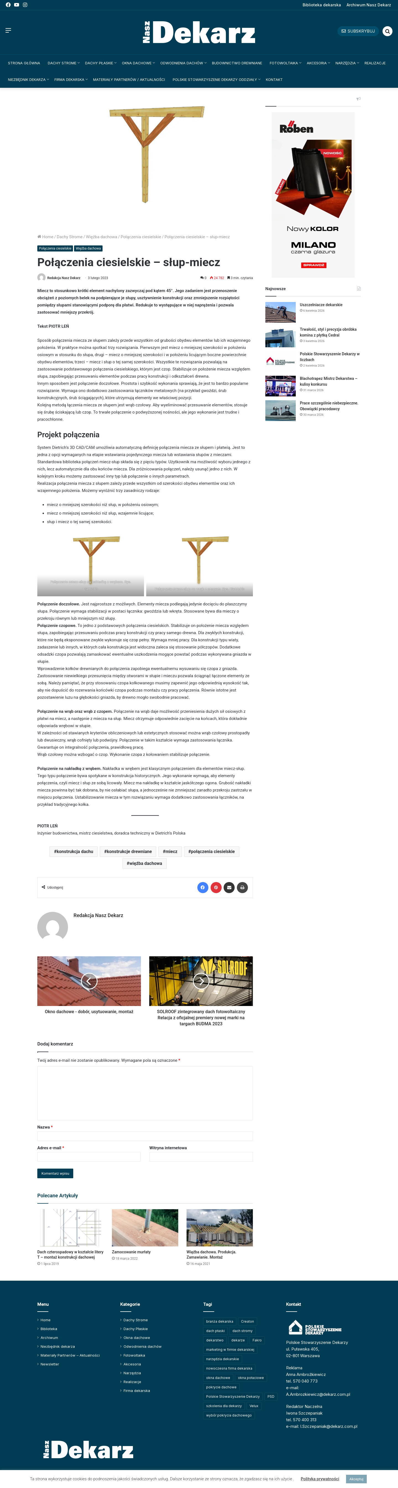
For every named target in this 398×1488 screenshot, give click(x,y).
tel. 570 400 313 (301, 1419)
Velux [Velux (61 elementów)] (254, 1406)
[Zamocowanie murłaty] (145, 1227)
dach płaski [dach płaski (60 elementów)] (215, 1331)
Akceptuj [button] (356, 1479)
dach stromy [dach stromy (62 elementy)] (242, 1331)
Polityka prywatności (320, 1478)
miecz (171, 851)
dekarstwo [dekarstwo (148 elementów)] (215, 1340)
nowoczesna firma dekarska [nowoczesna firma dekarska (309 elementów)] (229, 1368)
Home (45, 236)
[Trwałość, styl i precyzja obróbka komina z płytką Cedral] (280, 337)
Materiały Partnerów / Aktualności (129, 79)
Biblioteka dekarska (322, 4)
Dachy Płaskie (99, 63)
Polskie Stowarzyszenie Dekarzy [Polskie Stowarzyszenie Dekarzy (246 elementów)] (233, 1396)
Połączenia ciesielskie (141, 236)
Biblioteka (49, 1329)
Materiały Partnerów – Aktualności (70, 1355)
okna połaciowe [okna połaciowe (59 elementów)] (251, 1378)
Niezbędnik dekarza (27, 79)
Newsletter (50, 1364)
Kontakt (274, 79)
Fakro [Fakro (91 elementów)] (257, 1340)
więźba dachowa (145, 863)
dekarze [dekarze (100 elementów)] (238, 1340)
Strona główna (24, 63)
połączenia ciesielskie (213, 851)
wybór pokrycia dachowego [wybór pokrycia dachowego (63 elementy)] (229, 1415)
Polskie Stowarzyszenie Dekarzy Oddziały (215, 79)
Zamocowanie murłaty (131, 1252)
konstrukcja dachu (75, 851)
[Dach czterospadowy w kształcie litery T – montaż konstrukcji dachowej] (70, 1227)
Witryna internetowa (168, 1147)
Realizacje (375, 63)
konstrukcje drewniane (129, 851)
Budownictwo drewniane (237, 63)
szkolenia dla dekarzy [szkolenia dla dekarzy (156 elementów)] (224, 1406)
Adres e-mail (50, 1147)
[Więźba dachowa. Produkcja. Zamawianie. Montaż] (220, 1227)
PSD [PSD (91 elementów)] (271, 1396)
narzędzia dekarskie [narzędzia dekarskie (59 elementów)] (222, 1359)
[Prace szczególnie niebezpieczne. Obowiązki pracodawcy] (280, 410)
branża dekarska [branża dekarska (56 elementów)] (219, 1321)
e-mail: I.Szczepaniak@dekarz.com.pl (321, 1426)
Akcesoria (317, 63)
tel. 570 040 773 (302, 1381)
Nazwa (45, 1127)
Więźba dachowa (101, 236)
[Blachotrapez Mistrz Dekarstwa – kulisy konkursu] (280, 386)
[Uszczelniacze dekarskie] (280, 312)
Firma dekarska (69, 79)
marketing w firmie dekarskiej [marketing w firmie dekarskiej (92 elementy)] (230, 1349)
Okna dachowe (136, 63)
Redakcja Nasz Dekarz (63, 278)
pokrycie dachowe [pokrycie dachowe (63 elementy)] (221, 1387)
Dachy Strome (62, 63)
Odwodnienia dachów (181, 63)
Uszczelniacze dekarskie (321, 305)
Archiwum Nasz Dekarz (369, 4)
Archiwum (49, 1337)
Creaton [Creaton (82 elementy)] (247, 1321)
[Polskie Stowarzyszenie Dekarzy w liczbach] (280, 361)
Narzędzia (346, 63)
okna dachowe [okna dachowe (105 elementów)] (218, 1378)
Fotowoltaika (284, 63)
